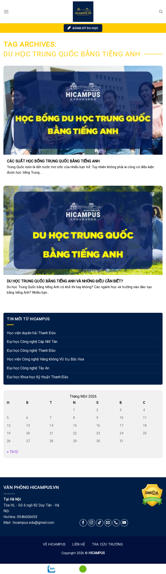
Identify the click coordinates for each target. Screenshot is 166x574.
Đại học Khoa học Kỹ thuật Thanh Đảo (37, 377)
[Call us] (116, 523)
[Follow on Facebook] (83, 523)
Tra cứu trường (107, 544)
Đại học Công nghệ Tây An (28, 368)
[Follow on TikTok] (99, 523)
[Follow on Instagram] (91, 523)
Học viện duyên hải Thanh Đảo (31, 333)
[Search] (161, 11)
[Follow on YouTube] (124, 523)
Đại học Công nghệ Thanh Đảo (31, 350)
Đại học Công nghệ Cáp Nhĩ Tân (32, 341)
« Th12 (12, 452)
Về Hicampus (54, 544)
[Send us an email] (108, 523)
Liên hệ (78, 544)
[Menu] (6, 11)
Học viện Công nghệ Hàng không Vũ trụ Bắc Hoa (45, 359)
